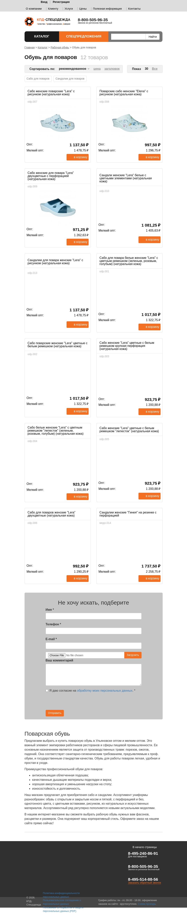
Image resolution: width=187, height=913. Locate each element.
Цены (83, 8)
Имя (50, 609)
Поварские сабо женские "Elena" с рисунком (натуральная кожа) (124, 93)
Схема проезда (147, 903)
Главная (30, 47)
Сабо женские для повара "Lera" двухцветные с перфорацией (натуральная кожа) (51, 176)
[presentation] (107, 702)
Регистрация (61, 1)
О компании (34, 8)
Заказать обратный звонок (144, 882)
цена (97, 68)
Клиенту (53, 8)
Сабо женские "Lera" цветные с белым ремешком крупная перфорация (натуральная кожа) (127, 346)
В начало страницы (145, 847)
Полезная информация (107, 8)
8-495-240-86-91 (143, 853)
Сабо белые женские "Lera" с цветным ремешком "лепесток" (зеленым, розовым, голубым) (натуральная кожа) (56, 430)
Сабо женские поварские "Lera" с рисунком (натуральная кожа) (51, 93)
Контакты (134, 8)
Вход (44, 1)
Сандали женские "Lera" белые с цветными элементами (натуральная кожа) (126, 178)
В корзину (80, 157)
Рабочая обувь (60, 47)
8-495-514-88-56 (143, 879)
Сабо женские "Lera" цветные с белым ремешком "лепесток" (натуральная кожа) (129, 429)
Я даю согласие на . (90, 690)
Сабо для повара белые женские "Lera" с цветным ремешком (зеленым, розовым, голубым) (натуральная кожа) (129, 261)
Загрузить (133, 654)
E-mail (51, 639)
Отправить (54, 712)
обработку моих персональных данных (104, 690)
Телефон (53, 624)
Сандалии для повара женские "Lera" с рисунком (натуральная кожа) (55, 261)
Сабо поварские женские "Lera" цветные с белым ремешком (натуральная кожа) (58, 344)
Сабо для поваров (38, 78)
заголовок (112, 68)
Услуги (69, 8)
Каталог (43, 36)
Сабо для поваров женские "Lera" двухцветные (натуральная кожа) (52, 514)
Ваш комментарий (59, 660)
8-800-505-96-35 (143, 866)
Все (154, 68)
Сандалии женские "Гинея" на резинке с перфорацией (128, 514)
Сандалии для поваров (70, 78)
